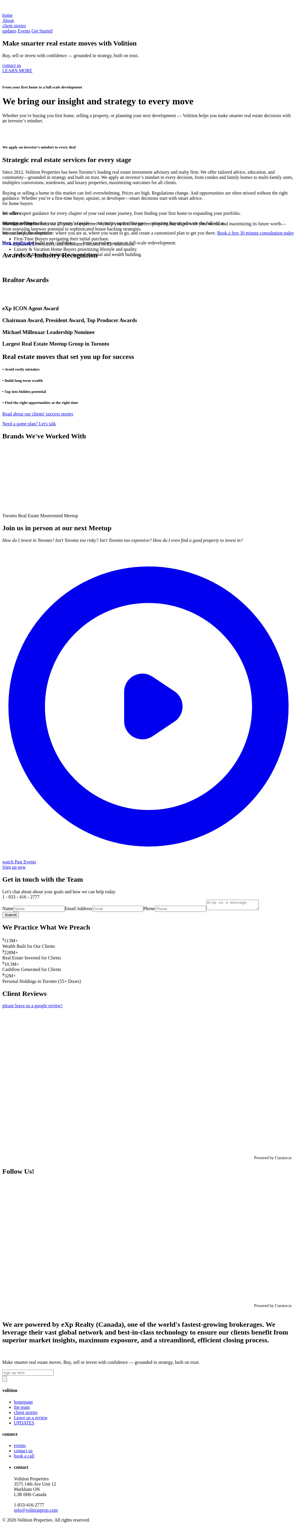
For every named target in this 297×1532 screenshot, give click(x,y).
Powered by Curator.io (273, 1159)
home (7, 15)
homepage (23, 1403)
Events (24, 30)
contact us (11, 65)
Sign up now (14, 867)
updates (9, 30)
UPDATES (24, 1424)
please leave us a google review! (32, 1007)
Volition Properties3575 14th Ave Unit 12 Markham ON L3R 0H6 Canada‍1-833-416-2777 (36, 1496)
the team (22, 1408)
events (20, 1447)
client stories (25, 1414)
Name (7, 910)
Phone (149, 910)
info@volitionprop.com (36, 1511)
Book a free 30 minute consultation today (255, 232)
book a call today (18, 242)
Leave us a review (31, 1419)
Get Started (41, 30)
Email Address (78, 910)
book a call (24, 1457)
